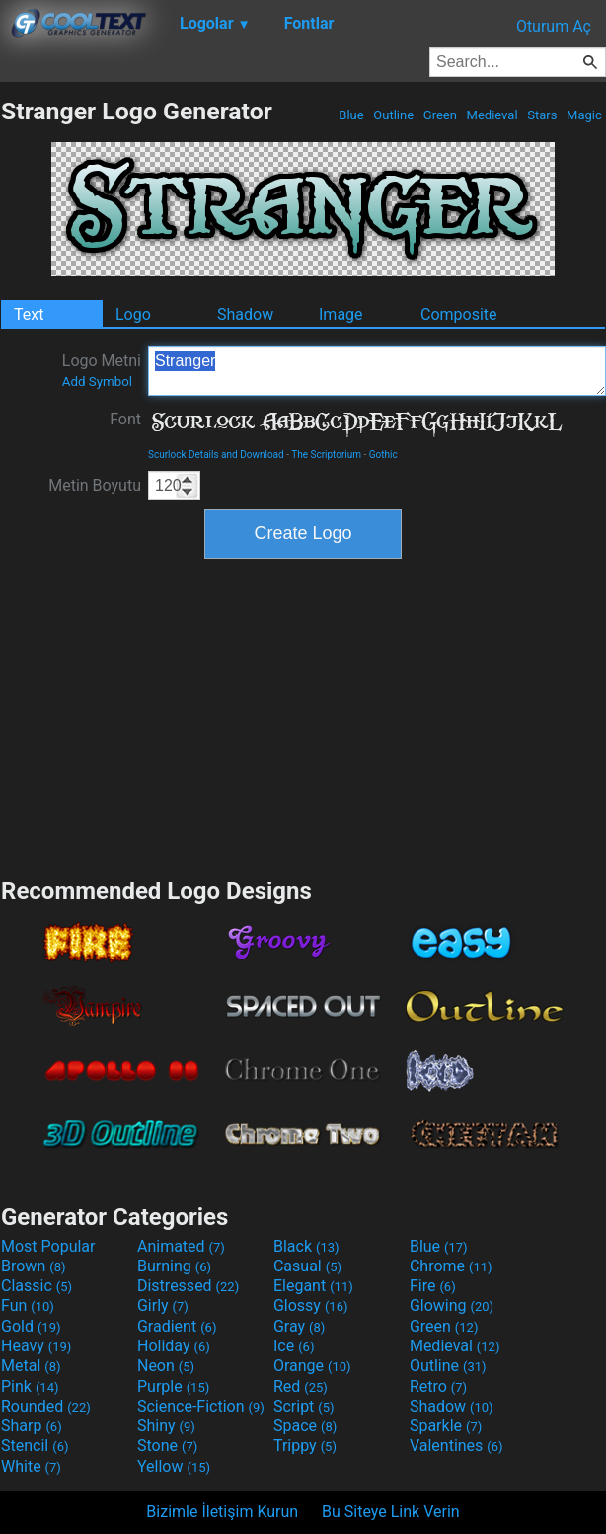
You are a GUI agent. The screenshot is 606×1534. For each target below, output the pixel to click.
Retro (438, 1386)
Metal (31, 1365)
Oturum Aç (553, 26)
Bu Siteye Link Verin (391, 1511)
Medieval (491, 115)
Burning (174, 1266)
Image (341, 314)
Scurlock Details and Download (216, 454)
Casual (307, 1266)
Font (125, 419)
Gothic (383, 454)
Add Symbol (97, 381)
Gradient (176, 1326)
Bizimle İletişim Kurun (222, 1511)
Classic (36, 1285)
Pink (30, 1386)
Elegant (313, 1285)
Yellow (173, 1466)
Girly (163, 1305)
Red (300, 1386)
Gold (31, 1326)
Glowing (451, 1305)
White (31, 1466)
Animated (181, 1246)
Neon (165, 1365)
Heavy (36, 1346)
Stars (542, 115)
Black (306, 1246)
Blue (351, 115)
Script (304, 1406)
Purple (173, 1386)
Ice (293, 1346)
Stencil (34, 1445)
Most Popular (48, 1246)
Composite (458, 314)
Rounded (46, 1406)
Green (440, 115)
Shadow (245, 314)
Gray (299, 1326)
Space (305, 1426)
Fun (27, 1305)
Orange (312, 1365)
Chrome (451, 1266)
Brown (33, 1266)
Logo (133, 314)
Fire (433, 1285)
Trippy (305, 1445)
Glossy (310, 1305)
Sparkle (446, 1426)
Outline (393, 115)
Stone (167, 1445)
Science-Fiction (201, 1406)
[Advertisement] (303, 715)
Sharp (31, 1426)
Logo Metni (101, 370)
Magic (584, 115)
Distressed (188, 1285)
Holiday (173, 1346)
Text (28, 314)
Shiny (166, 1426)
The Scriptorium (326, 454)
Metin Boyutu (94, 485)
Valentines (456, 1445)
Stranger (377, 371)
